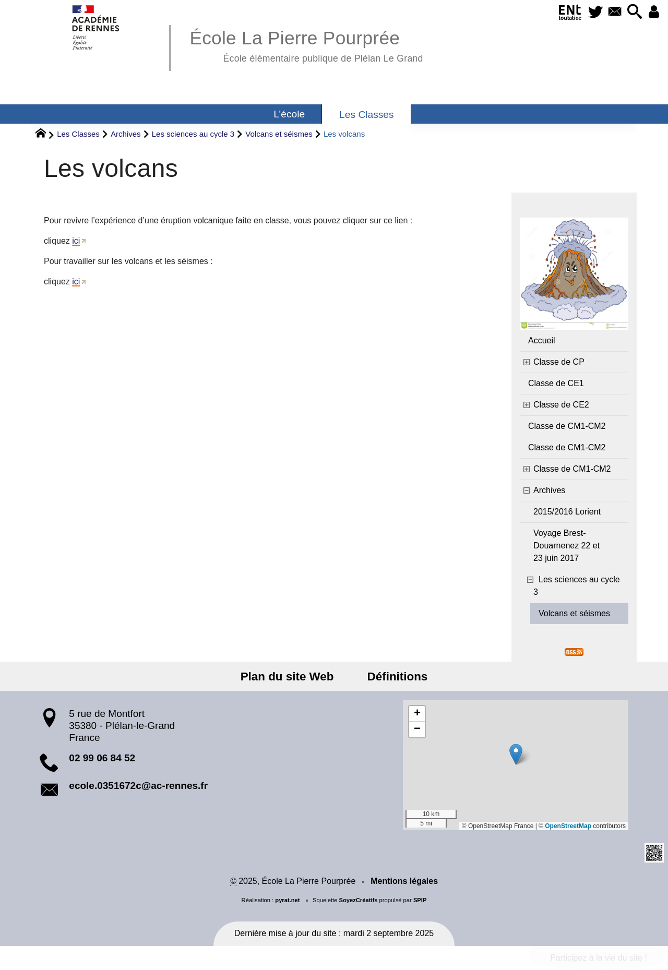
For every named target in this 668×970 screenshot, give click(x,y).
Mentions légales (404, 881)
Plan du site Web (290, 676)
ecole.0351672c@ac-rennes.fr (138, 785)
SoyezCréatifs (358, 900)
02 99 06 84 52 (102, 757)
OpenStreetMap (568, 826)
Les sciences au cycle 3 (193, 133)
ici (76, 240)
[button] (631, 12)
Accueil (541, 340)
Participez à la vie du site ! (598, 957)
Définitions (394, 676)
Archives (126, 133)
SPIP (420, 900)
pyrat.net (287, 900)
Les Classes (78, 133)
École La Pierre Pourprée (306, 45)
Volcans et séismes (278, 133)
